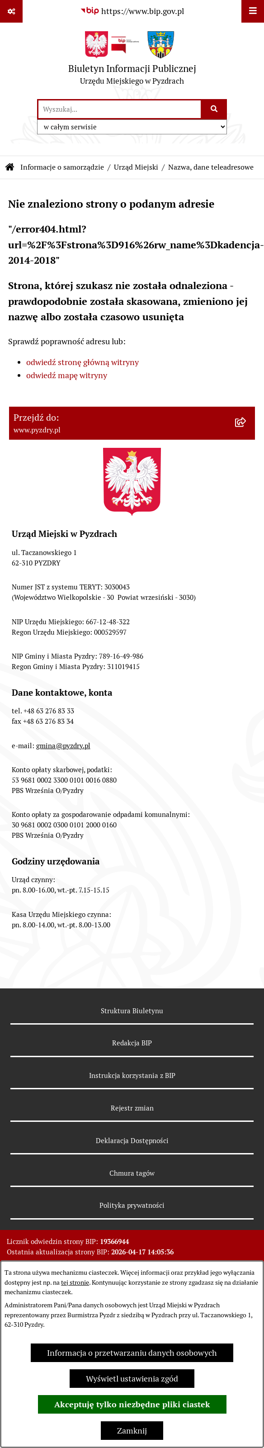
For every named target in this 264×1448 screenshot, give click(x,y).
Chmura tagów (132, 1173)
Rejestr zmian (132, 1108)
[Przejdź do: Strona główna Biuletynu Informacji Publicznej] (10, 167)
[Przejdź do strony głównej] (132, 60)
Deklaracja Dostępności (132, 1140)
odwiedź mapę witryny (66, 375)
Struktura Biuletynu (132, 1010)
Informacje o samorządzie (62, 167)
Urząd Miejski (136, 167)
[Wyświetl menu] (252, 11)
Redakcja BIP (132, 1043)
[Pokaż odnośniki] (11, 11)
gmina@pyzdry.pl (63, 745)
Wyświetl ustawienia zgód (132, 1378)
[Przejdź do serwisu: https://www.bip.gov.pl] (132, 11)
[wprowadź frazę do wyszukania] (119, 109)
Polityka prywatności (132, 1205)
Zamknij (132, 1430)
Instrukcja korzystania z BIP (132, 1075)
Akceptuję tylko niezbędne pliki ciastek (132, 1404)
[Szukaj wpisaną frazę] (214, 109)
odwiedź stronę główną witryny (82, 362)
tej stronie (75, 1282)
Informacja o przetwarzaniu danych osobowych (132, 1353)
